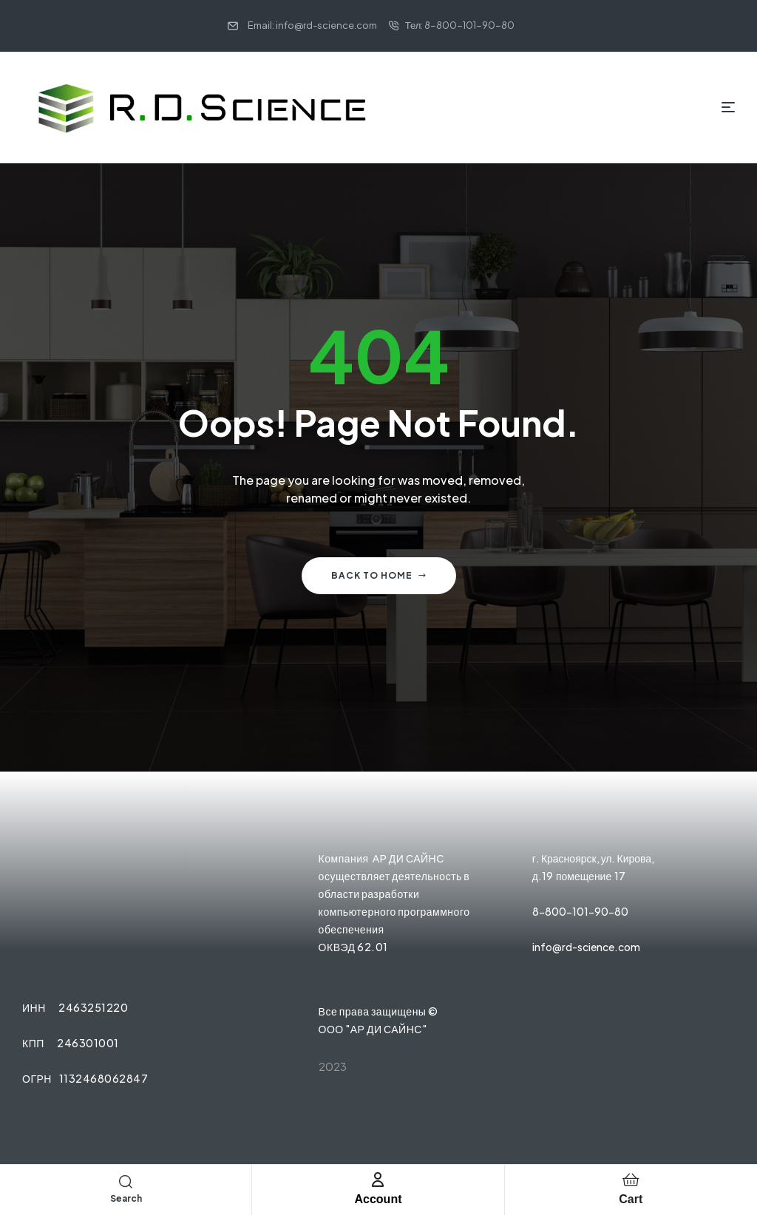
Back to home (379, 575)
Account (377, 1199)
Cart (630, 1199)
